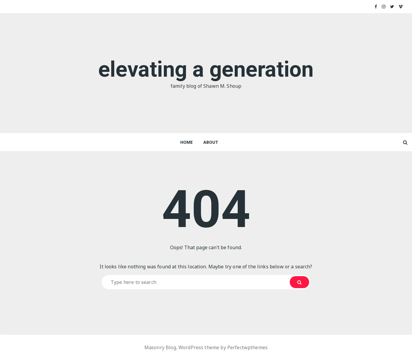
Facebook (376, 6)
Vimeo (401, 6)
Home (186, 142)
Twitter (392, 6)
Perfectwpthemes (247, 347)
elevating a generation (206, 69)
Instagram (384, 6)
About (211, 142)
